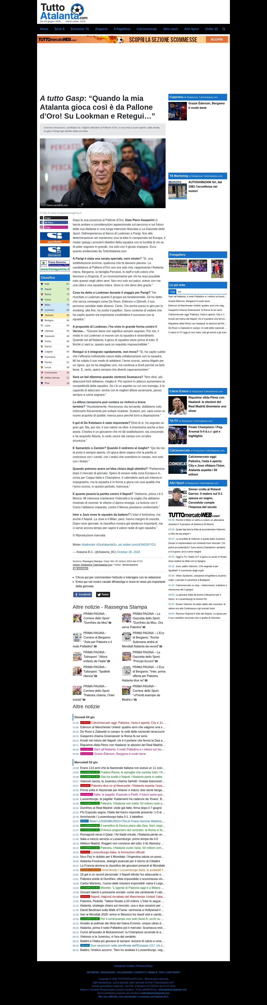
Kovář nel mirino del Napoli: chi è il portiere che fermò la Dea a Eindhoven (128, 740)
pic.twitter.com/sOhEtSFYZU (137, 544)
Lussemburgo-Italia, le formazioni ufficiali (112, 852)
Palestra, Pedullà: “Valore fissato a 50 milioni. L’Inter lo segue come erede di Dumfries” (137, 901)
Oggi (172, 291)
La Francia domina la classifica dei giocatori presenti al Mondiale (122, 865)
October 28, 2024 (128, 552)
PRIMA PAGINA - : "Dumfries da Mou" (96, 618)
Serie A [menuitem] (60, 29)
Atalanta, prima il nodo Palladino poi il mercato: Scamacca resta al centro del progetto (136, 927)
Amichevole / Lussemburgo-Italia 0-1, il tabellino (111, 816)
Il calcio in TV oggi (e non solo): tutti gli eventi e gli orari (197, 332)
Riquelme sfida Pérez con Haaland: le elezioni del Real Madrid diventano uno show (135, 745)
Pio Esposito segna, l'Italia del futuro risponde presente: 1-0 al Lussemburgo (130, 812)
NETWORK (93, 972)
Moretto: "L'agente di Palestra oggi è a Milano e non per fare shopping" (137, 887)
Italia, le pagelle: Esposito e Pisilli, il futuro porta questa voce (127, 794)
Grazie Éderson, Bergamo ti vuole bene (113, 753)
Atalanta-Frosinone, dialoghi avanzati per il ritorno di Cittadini (120, 861)
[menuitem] (224, 29)
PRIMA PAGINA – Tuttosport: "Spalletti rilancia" (96, 671)
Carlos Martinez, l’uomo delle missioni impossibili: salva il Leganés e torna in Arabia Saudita (140, 883)
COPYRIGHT (173, 972)
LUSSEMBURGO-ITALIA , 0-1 (124, 821)
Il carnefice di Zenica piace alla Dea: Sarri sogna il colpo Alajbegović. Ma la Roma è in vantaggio (153, 825)
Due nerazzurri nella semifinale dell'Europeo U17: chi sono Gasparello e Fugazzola (140, 945)
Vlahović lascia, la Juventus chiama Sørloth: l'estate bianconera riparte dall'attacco (134, 781)
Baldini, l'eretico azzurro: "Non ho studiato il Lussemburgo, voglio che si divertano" (134, 950)
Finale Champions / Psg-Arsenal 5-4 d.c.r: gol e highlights (205, 432)
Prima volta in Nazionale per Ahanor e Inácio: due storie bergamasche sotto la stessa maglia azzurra (146, 790)
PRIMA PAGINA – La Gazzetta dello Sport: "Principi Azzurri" (146, 657)
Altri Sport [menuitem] (191, 29)
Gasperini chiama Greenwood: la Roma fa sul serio (113, 736)
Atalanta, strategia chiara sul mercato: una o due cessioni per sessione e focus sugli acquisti (140, 905)
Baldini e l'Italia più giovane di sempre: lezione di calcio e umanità (123, 941)
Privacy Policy (144, 965)
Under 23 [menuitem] (211, 29)
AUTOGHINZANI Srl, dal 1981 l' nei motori (205, 187)
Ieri (179, 291)
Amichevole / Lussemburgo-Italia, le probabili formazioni (128, 870)
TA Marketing (178, 175)
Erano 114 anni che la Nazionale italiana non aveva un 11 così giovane (127, 767)
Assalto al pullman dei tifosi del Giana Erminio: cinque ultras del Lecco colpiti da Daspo (137, 923)
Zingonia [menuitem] (101, 29)
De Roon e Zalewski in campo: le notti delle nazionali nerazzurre (122, 731)
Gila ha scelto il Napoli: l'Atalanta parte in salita (121, 776)
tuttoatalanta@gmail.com (173, 989)
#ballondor (88, 544)
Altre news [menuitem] (170, 29)
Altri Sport (176, 483)
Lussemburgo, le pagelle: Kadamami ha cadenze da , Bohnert (132, 799)
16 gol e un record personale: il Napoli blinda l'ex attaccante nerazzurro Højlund (132, 874)
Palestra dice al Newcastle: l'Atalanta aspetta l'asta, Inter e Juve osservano (137, 785)
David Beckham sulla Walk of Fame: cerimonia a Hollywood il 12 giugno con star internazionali (142, 910)
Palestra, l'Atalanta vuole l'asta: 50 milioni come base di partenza (133, 847)
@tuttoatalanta (130, 564)
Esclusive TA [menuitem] (80, 29)
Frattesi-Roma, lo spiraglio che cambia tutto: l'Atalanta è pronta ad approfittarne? (143, 772)
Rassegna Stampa (92, 561)
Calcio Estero (178, 391)
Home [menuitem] (44, 29)
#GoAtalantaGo (106, 544)
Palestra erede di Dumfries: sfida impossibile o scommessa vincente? (126, 878)
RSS (161, 972)
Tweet (103, 594)
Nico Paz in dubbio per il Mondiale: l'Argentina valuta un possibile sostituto (129, 856)
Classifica (48, 277)
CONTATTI (140, 972)
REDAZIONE (108, 972)
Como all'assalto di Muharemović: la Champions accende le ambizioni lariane (131, 932)
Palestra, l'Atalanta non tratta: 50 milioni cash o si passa (127, 803)
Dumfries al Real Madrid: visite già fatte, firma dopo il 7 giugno (121, 807)
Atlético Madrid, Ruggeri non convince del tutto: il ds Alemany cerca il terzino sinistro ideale (140, 843)
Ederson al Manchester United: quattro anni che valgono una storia (124, 727)
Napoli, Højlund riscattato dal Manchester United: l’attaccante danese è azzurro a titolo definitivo (148, 896)
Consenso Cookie (124, 965)
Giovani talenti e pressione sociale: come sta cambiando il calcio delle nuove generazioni (138, 892)
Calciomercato (179, 450)
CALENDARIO (125, 972)
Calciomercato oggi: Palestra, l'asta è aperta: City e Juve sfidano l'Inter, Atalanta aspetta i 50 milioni (151, 722)
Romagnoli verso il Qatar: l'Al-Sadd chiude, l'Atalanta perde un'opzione (126, 834)
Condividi (83, 594)
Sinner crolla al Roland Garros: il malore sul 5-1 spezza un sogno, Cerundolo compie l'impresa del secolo (205, 498)
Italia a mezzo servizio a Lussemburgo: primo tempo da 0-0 (119, 839)
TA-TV (174, 420)
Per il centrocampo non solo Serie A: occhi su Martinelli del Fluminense (137, 918)
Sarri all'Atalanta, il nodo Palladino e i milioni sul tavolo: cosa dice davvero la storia (141, 749)
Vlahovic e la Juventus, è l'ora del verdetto (108, 936)
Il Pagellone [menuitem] (122, 29)
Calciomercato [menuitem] (146, 29)
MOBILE (152, 972)
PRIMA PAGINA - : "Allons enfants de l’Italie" (95, 657)
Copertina (176, 97)
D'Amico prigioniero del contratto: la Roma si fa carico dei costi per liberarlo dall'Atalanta (148, 830)
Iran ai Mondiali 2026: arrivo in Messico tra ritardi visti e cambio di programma (131, 914)
